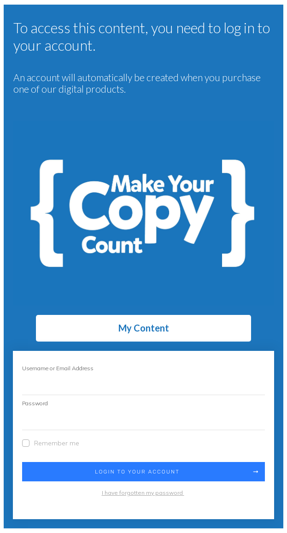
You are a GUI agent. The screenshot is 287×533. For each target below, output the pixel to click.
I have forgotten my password (143, 492)
